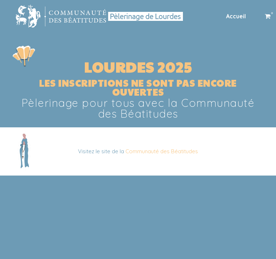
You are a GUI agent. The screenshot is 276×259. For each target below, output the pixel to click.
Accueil (236, 16)
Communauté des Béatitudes (161, 151)
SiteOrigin (131, 211)
